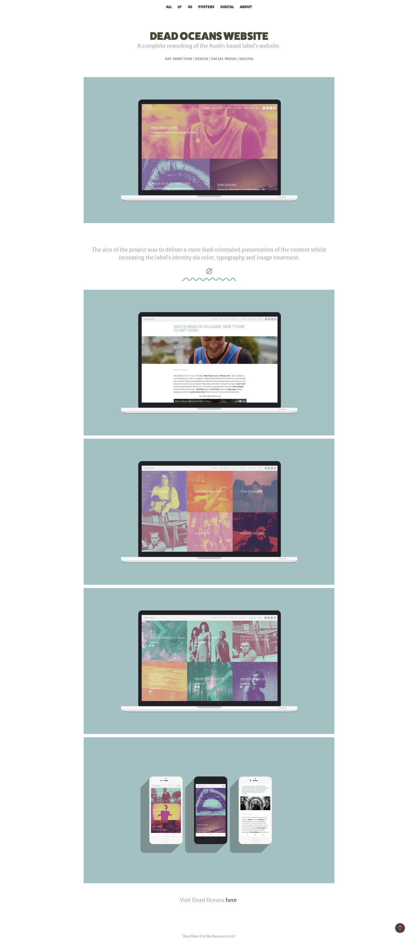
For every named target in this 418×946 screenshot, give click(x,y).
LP (180, 7)
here (231, 900)
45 (190, 7)
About (246, 7)
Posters (206, 7)
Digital (227, 7)
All (169, 7)
